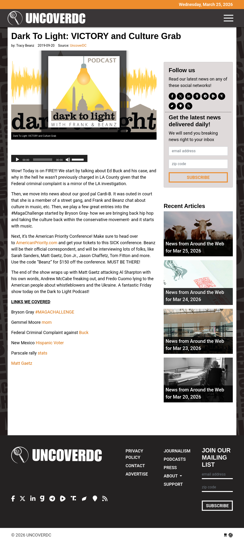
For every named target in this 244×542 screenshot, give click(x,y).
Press (170, 467)
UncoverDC (48, 18)
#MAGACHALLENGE (54, 311)
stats (42, 352)
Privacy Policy (134, 454)
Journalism (177, 450)
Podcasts (175, 459)
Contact (135, 465)
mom (47, 322)
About (171, 475)
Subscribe (198, 177)
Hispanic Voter (50, 342)
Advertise (137, 473)
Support (173, 484)
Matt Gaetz (21, 363)
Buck (84, 332)
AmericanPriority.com (36, 242)
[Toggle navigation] (228, 18)
